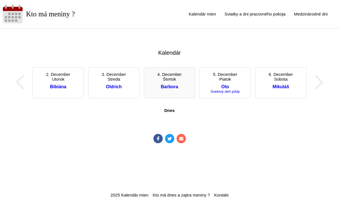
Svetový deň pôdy (225, 91)
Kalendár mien (202, 14)
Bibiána (58, 86)
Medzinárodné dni (311, 14)
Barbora (169, 86)
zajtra (186, 195)
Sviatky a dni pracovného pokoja (255, 14)
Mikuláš (281, 86)
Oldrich (114, 86)
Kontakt (221, 195)
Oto (225, 86)
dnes (172, 195)
